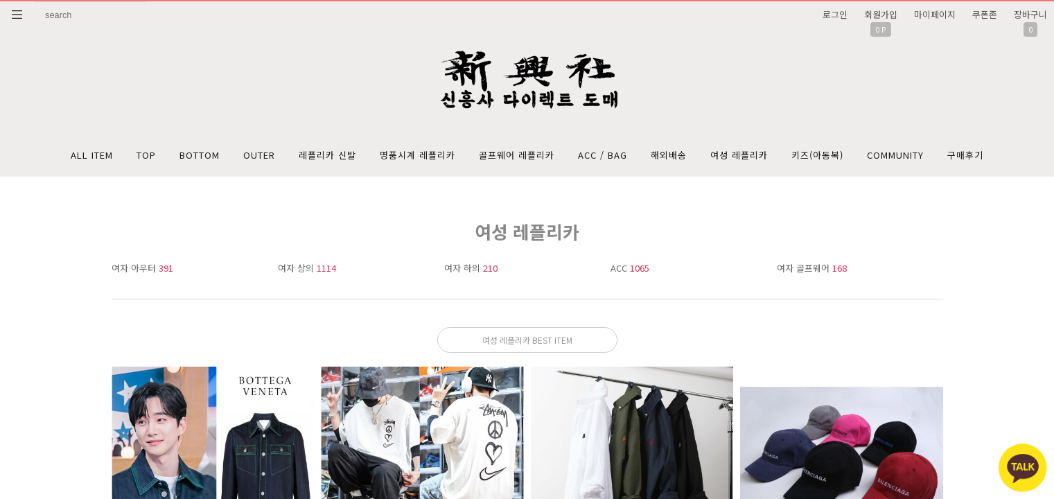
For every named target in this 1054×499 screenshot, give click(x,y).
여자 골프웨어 (812, 267)
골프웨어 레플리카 (516, 154)
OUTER (259, 154)
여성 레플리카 (739, 154)
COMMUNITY (895, 154)
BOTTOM (199, 154)
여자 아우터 (142, 267)
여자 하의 (471, 267)
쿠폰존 (984, 14)
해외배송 (669, 154)
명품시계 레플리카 (417, 154)
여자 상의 (307, 267)
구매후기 (965, 154)
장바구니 (1030, 14)
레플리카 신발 (327, 154)
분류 (17, 14)
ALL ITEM (92, 154)
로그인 (835, 14)
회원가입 (880, 14)
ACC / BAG (602, 154)
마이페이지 (935, 14)
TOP (146, 154)
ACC (630, 267)
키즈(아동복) (817, 154)
